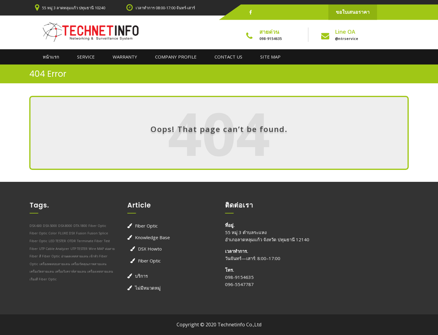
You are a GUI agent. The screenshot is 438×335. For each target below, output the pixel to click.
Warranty (125, 57)
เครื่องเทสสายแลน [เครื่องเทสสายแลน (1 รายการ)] (97, 271)
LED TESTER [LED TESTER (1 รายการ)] (54, 241)
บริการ (138, 276)
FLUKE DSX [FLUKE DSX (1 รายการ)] (63, 233)
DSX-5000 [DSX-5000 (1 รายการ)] (47, 225)
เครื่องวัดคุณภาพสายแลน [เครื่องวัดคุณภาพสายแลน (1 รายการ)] (85, 264)
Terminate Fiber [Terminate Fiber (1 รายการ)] (87, 241)
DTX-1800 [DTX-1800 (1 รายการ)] (77, 225)
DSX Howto (147, 248)
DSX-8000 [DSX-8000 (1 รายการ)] (62, 225)
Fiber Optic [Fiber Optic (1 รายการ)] (94, 225)
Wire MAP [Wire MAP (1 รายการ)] (93, 248)
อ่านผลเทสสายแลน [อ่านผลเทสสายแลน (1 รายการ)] (71, 256)
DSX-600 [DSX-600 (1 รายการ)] (33, 225)
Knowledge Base (149, 237)
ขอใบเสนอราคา (353, 12)
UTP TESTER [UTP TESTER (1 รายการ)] (76, 248)
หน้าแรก (51, 57)
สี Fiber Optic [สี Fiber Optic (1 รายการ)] (46, 256)
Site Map (270, 57)
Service (86, 57)
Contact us (228, 57)
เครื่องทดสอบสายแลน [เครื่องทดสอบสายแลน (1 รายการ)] (51, 264)
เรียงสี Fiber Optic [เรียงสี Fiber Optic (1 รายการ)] (40, 279)
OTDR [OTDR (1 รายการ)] (68, 241)
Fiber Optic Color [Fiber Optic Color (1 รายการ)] (40, 233)
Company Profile (176, 57)
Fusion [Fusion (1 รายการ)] (78, 233)
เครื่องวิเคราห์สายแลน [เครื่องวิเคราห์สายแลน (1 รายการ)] (67, 271)
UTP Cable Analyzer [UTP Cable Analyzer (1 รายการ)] (51, 248)
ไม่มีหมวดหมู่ (145, 288)
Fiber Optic (143, 225)
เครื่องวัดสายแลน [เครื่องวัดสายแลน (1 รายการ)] (39, 271)
